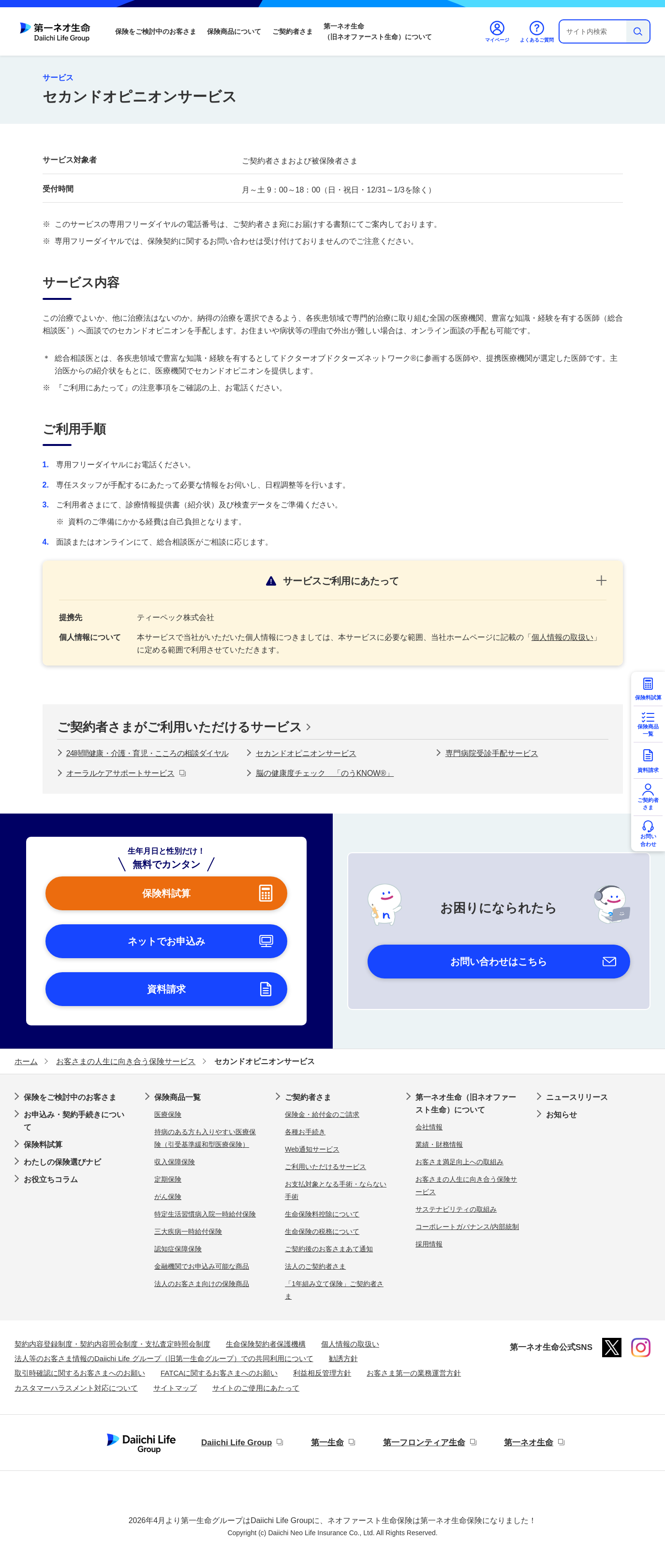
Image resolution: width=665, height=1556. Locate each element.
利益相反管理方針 (322, 1373)
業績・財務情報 (439, 1144)
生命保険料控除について (322, 1214)
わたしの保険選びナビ (62, 1162)
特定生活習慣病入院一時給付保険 (205, 1214)
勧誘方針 (343, 1358)
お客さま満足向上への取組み (459, 1162)
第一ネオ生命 (528, 1442)
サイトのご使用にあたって (255, 1388)
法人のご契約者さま (315, 1266)
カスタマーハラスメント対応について (76, 1388)
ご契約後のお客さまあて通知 (329, 1249)
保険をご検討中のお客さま (155, 31)
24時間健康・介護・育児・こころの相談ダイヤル (147, 753)
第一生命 (327, 1442)
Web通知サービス (312, 1149)
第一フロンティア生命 (424, 1442)
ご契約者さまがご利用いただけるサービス (179, 727)
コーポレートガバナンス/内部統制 (467, 1226)
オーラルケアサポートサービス (120, 773)
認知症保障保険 (178, 1249)
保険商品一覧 (177, 1097)
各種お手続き (305, 1132)
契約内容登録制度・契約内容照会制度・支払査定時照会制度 (112, 1344)
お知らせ (561, 1115)
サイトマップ (175, 1388)
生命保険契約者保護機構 (266, 1344)
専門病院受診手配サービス (491, 753)
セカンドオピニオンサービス (306, 753)
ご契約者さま (292, 31)
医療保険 (167, 1114)
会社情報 (429, 1127)
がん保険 (167, 1196)
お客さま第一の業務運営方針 (414, 1373)
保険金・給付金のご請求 (322, 1114)
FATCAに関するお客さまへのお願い (219, 1373)
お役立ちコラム (51, 1179)
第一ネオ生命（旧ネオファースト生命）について (378, 31)
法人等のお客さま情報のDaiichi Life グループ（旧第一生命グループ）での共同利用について (164, 1358)
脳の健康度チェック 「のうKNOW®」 (325, 773)
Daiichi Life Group (236, 1442)
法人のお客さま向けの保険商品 (201, 1284)
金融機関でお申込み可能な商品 (201, 1266)
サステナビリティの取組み (456, 1209)
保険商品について (234, 31)
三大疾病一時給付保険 (188, 1231)
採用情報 (429, 1244)
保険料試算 (43, 1145)
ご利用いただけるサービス (325, 1167)
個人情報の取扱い (562, 637)
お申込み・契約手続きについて (74, 1121)
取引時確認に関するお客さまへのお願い (80, 1373)
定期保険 (167, 1179)
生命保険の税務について (322, 1231)
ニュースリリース (577, 1097)
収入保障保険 (174, 1162)
